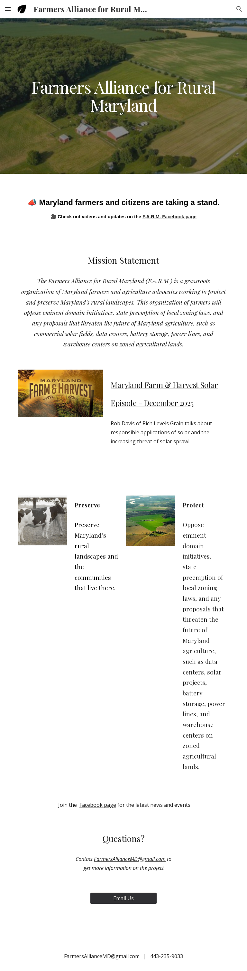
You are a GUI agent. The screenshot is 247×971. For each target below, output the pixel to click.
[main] (123, 96)
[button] (7, 9)
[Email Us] (123, 898)
